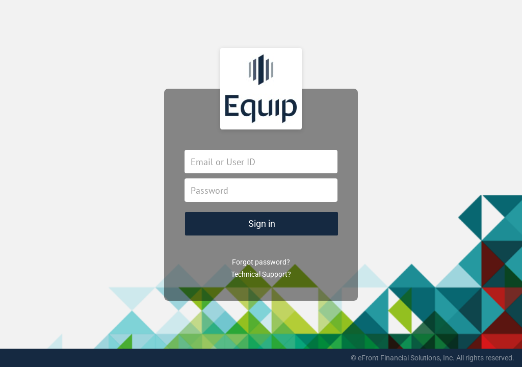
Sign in (261, 223)
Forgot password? (261, 262)
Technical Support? (261, 274)
